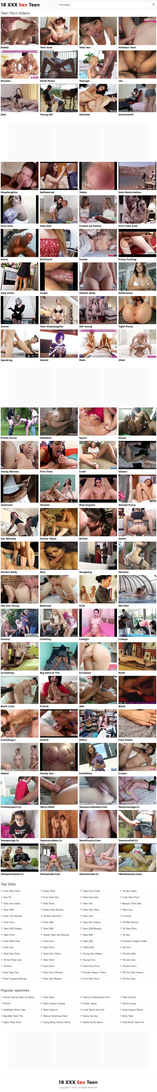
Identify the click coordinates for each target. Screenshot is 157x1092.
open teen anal (12, 1022)
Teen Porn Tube (91, 890)
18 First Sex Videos (133, 972)
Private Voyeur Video (94, 972)
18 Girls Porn (130, 966)
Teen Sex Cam (91, 897)
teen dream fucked (54, 1003)
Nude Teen (49, 890)
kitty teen (128, 1016)
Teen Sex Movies (52, 978)
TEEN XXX (88, 947)
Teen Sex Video (12, 903)
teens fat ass (90, 1016)
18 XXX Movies (130, 922)
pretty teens (90, 1003)
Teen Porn (9, 922)
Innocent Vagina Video (135, 941)
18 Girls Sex (129, 959)
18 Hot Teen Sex (12, 959)
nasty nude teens (93, 1022)
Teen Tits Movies (13, 916)
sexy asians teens (133, 1009)
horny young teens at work (19, 997)
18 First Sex (129, 978)
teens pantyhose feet (55, 1016)
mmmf (7, 1003)
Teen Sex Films (91, 909)
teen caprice (50, 1009)
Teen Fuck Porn (91, 966)
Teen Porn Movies (53, 972)
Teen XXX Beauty (92, 928)
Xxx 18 (7, 897)
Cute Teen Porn (131, 897)
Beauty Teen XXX (132, 903)
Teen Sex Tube (12, 953)
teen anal (48, 997)
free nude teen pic (133, 1022)
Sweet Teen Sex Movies (56, 934)
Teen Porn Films (52, 953)
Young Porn (89, 959)
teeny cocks (129, 1003)
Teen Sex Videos (92, 922)
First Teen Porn (12, 890)
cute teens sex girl (93, 1009)
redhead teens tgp (14, 1009)
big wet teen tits (13, 1016)
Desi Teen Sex (11, 972)
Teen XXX (9, 909)
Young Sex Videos (92, 953)
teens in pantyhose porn (96, 997)
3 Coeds (127, 916)
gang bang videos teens (57, 1022)
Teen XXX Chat (12, 941)
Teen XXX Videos (13, 928)
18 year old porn (52, 916)
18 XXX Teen (20, 4)
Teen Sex (8, 947)
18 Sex (126, 934)
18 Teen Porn (130, 928)
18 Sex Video (130, 890)
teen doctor (129, 997)
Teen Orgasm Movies (15, 978)
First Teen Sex (51, 897)
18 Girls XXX (129, 953)
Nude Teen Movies (53, 909)
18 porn (8, 966)
